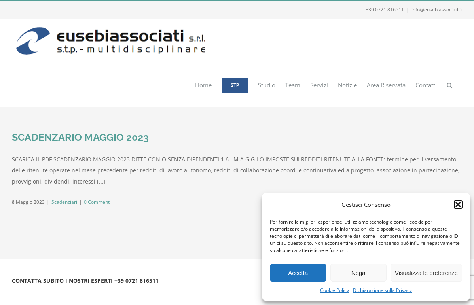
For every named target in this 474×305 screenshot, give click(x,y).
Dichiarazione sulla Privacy (382, 290)
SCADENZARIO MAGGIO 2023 (80, 137)
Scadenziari (64, 202)
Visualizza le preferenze (426, 272)
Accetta (298, 272)
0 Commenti (97, 202)
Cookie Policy (334, 290)
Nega (358, 272)
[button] (458, 204)
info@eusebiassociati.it (436, 9)
